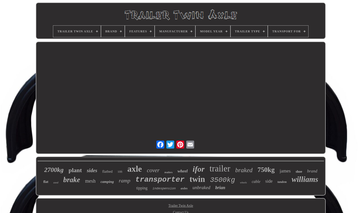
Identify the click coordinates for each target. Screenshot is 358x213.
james (285, 170)
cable (256, 181)
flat (45, 182)
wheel (183, 171)
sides (92, 170)
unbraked (201, 187)
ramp (124, 180)
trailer (220, 168)
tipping (141, 188)
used (55, 182)
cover (153, 170)
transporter (159, 179)
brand (312, 171)
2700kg (54, 169)
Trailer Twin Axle (180, 206)
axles (184, 188)
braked (243, 170)
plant (75, 170)
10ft (120, 171)
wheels (243, 182)
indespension (164, 188)
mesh (90, 181)
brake (71, 180)
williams (305, 179)
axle (134, 168)
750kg (266, 169)
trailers (169, 172)
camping (107, 182)
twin (197, 179)
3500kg (222, 180)
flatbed (107, 171)
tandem (282, 182)
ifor (199, 168)
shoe (299, 171)
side (268, 181)
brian (220, 187)
